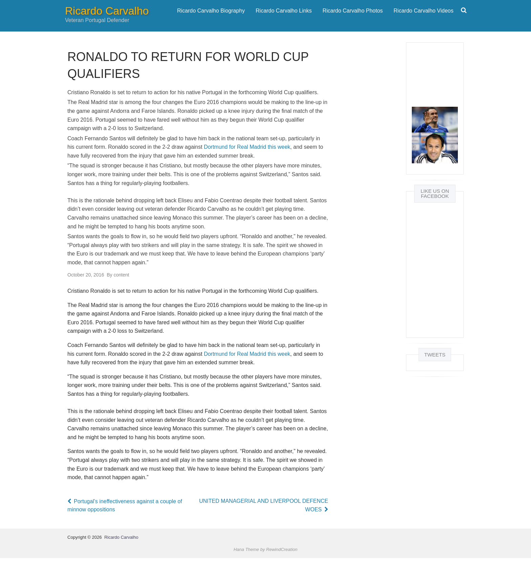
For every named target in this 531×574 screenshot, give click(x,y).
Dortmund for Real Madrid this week (247, 163)
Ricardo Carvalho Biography (211, 18)
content (118, 290)
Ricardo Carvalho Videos (423, 18)
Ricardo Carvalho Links (284, 18)
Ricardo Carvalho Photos (352, 18)
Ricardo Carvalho (107, 19)
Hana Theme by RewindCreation (266, 565)
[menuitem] (211, 18)
